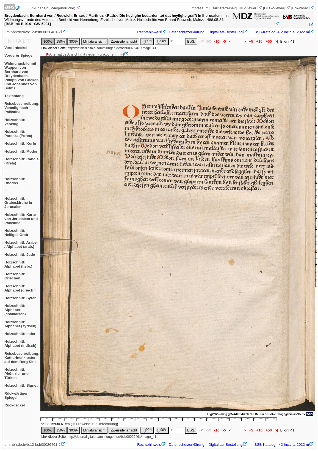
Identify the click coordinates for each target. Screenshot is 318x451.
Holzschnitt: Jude (19, 254)
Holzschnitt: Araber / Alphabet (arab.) (21, 244)
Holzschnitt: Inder (19, 334)
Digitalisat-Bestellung (225, 32)
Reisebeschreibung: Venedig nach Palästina (21, 107)
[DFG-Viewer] (274, 8)
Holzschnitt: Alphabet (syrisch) (20, 324)
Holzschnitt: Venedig (14, 122)
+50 (269, 41)
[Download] (300, 8)
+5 (251, 41)
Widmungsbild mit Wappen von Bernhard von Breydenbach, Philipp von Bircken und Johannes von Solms (21, 75)
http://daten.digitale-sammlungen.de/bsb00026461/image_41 (112, 48)
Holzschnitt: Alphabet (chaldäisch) (15, 310)
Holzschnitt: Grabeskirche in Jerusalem (18, 202)
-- (5, 171)
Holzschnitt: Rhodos (14, 181)
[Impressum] (199, 8)
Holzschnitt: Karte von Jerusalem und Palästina (21, 219)
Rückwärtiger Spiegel (15, 395)
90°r (161, 41)
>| (276, 41)
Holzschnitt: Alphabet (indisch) (20, 343)
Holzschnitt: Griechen (14, 276)
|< (201, 41)
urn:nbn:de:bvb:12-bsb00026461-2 (32, 32)
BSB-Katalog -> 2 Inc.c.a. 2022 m (281, 32)
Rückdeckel (14, 405)
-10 (217, 41)
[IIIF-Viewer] (248, 8)
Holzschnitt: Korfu (20, 143)
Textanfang (14, 96)
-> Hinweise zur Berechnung (94, 424)
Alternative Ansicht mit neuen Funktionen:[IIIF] (85, 54)
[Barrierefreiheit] (224, 8)
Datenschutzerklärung (186, 32)
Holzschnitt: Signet (21, 385)
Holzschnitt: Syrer (20, 298)
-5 (224, 41)
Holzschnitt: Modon (21, 151)
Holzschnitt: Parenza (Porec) (18, 134)
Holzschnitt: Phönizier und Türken (16, 373)
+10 (259, 41)
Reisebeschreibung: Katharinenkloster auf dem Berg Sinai (21, 357)
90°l (147, 41)
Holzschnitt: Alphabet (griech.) (19, 288)
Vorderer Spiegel (19, 55)
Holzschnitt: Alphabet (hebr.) (18, 264)
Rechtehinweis (149, 32)
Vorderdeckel (15, 48)
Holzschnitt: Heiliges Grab (16, 233)
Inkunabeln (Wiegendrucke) (53, 8)
